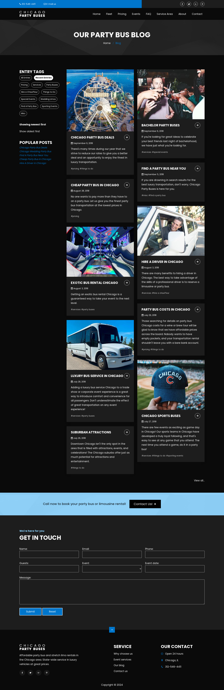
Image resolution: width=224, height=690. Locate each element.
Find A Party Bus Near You (33, 155)
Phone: (149, 549)
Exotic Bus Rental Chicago (94, 283)
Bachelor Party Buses (161, 125)
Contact (197, 14)
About (182, 14)
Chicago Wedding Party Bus (35, 151)
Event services (122, 661)
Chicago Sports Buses (161, 416)
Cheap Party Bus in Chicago (35, 159)
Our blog (119, 667)
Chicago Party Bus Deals (33, 147)
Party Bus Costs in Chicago (166, 309)
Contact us (121, 673)
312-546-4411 (29, 3)
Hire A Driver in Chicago (32, 163)
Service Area (165, 14)
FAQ (148, 14)
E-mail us (51, 3)
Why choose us (123, 655)
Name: (23, 549)
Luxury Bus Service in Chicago (97, 376)
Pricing (122, 14)
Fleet (109, 14)
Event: (85, 563)
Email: (85, 549)
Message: (25, 577)
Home (96, 14)
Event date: (152, 563)
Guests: (24, 563)
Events (136, 14)
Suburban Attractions (91, 432)
